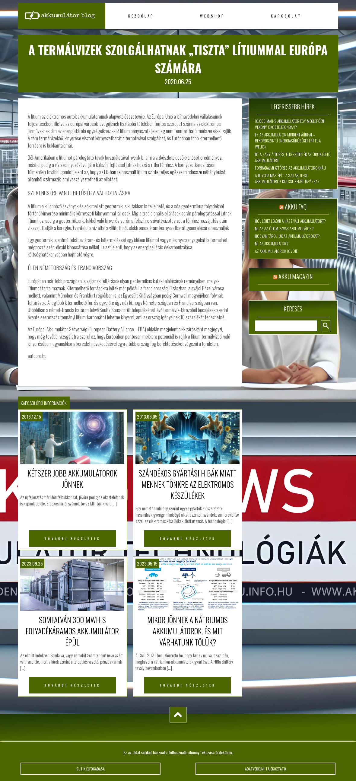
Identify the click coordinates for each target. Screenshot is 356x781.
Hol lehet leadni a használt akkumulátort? (290, 221)
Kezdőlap (141, 15)
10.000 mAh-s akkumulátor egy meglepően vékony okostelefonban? (289, 124)
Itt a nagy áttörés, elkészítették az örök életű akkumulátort (292, 157)
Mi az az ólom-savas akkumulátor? (284, 228)
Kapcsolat (286, 15)
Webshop (212, 15)
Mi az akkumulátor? (271, 244)
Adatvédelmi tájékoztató (265, 770)
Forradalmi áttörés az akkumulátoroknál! (290, 168)
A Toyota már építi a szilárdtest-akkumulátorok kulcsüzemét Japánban (287, 178)
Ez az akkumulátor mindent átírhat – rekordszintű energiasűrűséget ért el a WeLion (288, 141)
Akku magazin (295, 276)
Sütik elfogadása (90, 770)
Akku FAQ (296, 206)
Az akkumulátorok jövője (276, 251)
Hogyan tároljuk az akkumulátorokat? (287, 236)
